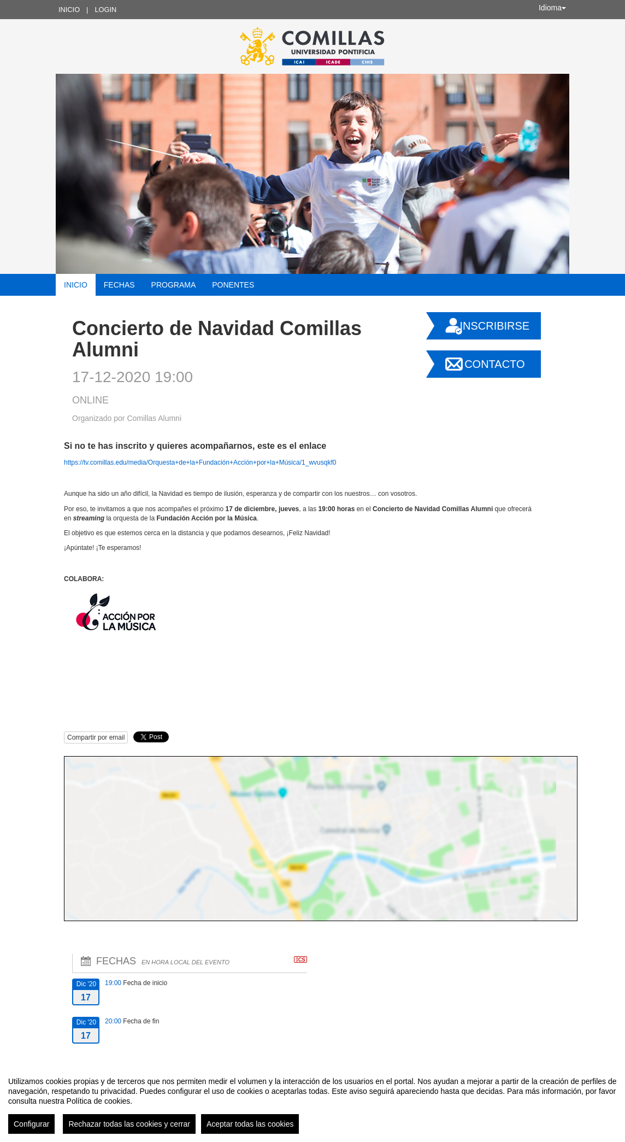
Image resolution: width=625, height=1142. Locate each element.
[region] (312, 1101)
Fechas (119, 284)
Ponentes (233, 284)
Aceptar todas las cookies (250, 1124)
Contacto (494, 364)
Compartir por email (96, 737)
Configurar (31, 1124)
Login (105, 9)
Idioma (552, 7)
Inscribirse (494, 326)
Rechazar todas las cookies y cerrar (129, 1124)
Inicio (69, 9)
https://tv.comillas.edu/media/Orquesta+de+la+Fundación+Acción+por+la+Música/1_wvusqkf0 (200, 462)
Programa (173, 284)
